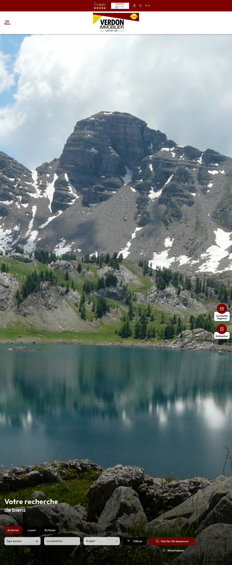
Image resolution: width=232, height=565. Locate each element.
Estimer (50, 534)
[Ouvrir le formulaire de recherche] (135, 545)
